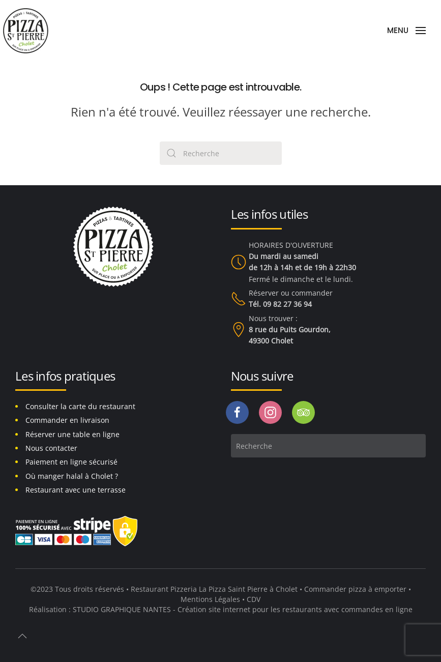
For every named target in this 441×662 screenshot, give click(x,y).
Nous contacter (51, 448)
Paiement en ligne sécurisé (71, 462)
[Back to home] (25, 30)
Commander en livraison (67, 420)
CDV (253, 599)
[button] (406, 30)
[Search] (221, 153)
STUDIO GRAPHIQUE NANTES (122, 609)
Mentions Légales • (214, 599)
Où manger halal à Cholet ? (71, 476)
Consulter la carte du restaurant (80, 406)
